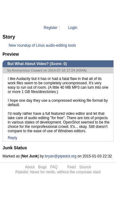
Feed (71, 167)
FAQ (54, 167)
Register (51, 28)
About (30, 167)
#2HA (81, 70)
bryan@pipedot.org (60, 156)
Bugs (42, 167)
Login (72, 28)
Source (85, 167)
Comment (62, 12)
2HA (78, 12)
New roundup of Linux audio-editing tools (42, 45)
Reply (12, 138)
